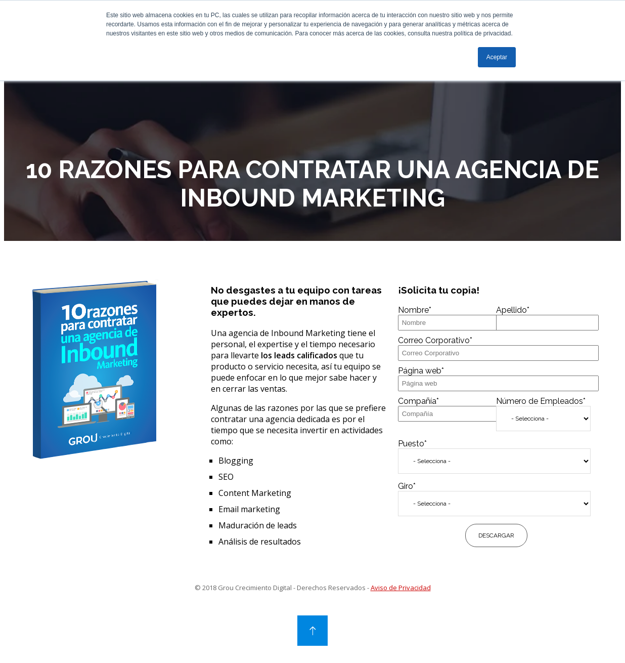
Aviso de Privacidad (401, 600)
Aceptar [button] (496, 57)
